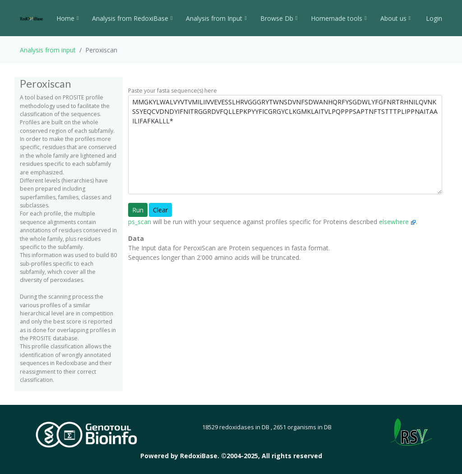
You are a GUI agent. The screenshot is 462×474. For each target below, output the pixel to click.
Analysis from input (48, 50)
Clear (160, 210)
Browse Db (278, 18)
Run (137, 210)
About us (395, 18)
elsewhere (397, 221)
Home (67, 18)
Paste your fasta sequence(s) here (172, 90)
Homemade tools (338, 18)
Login (433, 18)
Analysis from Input (216, 18)
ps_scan (139, 221)
